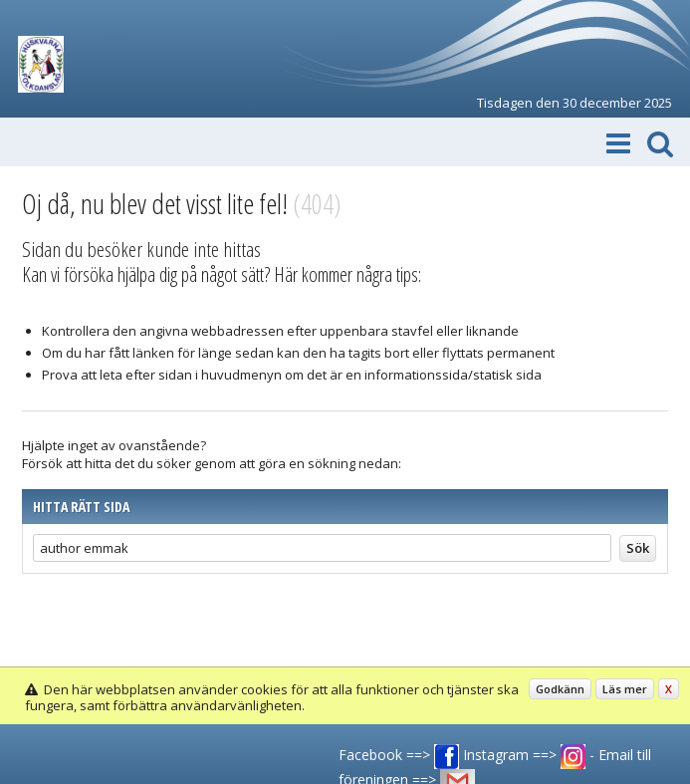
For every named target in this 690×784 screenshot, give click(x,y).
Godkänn (560, 688)
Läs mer (624, 688)
